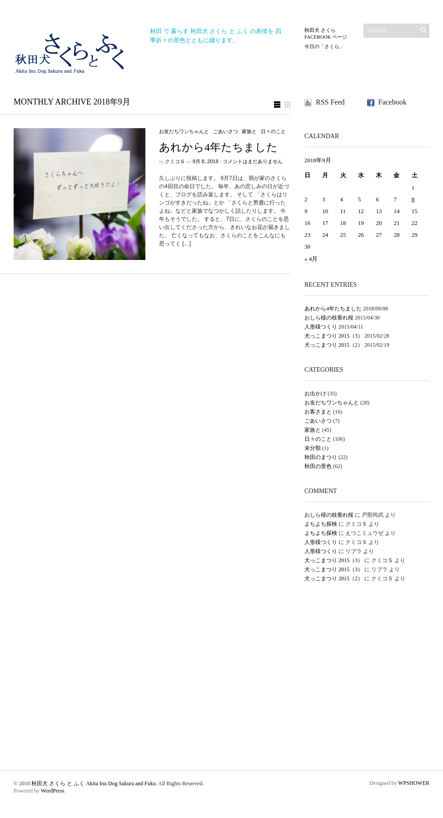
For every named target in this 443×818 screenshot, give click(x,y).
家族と (249, 131)
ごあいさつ (225, 131)
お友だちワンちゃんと (184, 131)
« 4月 (311, 258)
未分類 (312, 448)
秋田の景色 (318, 466)
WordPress (53, 791)
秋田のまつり (320, 457)
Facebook (392, 102)
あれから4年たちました (218, 147)
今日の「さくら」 (324, 46)
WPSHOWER (413, 783)
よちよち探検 (320, 524)
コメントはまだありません (253, 161)
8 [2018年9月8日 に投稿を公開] (413, 199)
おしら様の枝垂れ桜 (328, 317)
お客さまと (318, 412)
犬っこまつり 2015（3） (333, 336)
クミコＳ (175, 161)
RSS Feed (330, 102)
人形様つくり (320, 327)
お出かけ (315, 393)
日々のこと (273, 131)
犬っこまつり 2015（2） (333, 345)
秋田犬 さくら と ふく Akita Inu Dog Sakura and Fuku (93, 783)
